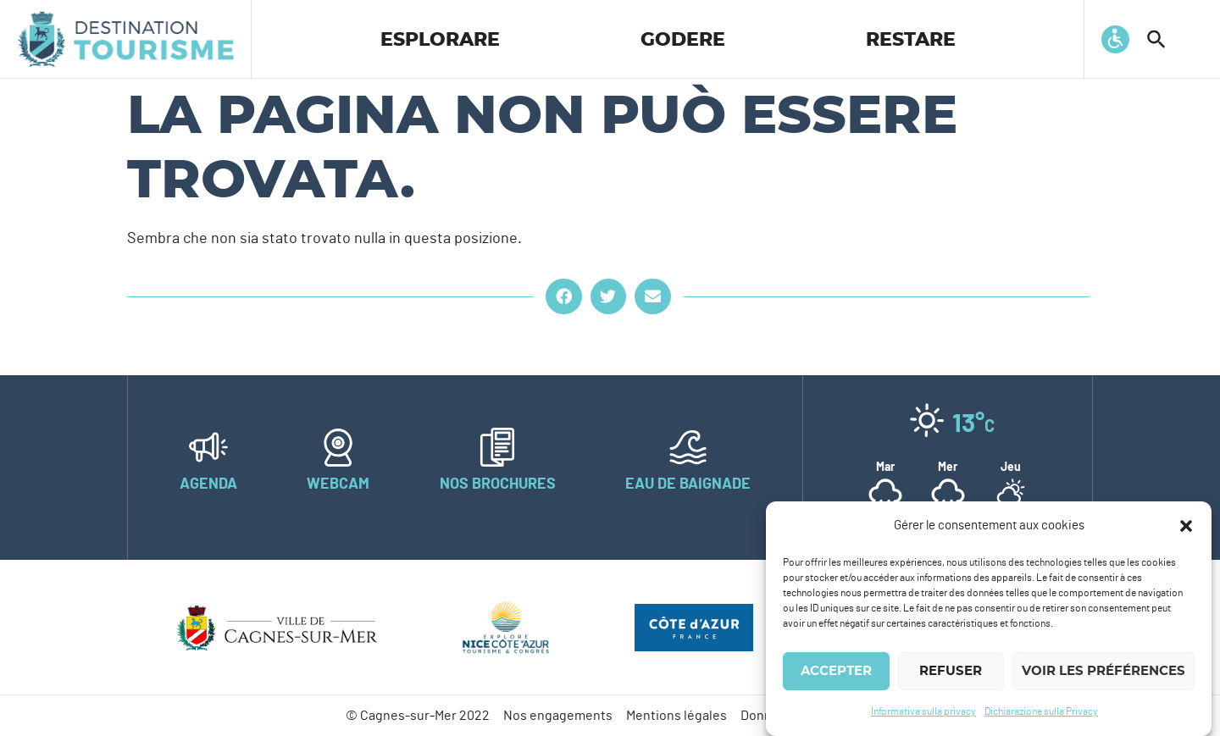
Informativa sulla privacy (923, 711)
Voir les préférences (1103, 671)
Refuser (950, 671)
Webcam (338, 484)
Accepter (836, 671)
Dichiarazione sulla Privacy (1041, 711)
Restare (911, 40)
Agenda (208, 484)
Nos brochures (498, 484)
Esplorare (440, 40)
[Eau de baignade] (687, 447)
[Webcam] (338, 447)
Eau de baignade (688, 484)
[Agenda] (208, 447)
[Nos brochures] (497, 447)
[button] (1186, 525)
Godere (682, 40)
